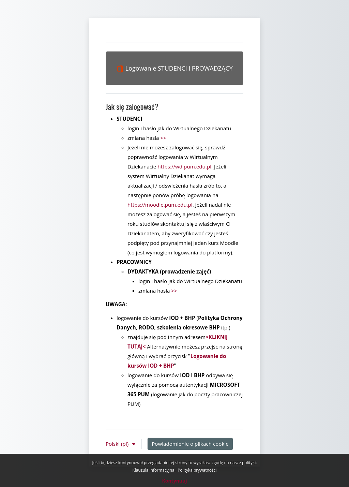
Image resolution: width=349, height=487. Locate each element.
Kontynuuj (174, 480)
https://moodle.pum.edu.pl (160, 204)
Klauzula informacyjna (153, 470)
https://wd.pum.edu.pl (184, 166)
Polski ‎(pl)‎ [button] (118, 443)
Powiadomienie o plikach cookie (190, 443)
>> (163, 137)
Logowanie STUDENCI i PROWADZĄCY (174, 68)
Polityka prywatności (197, 470)
